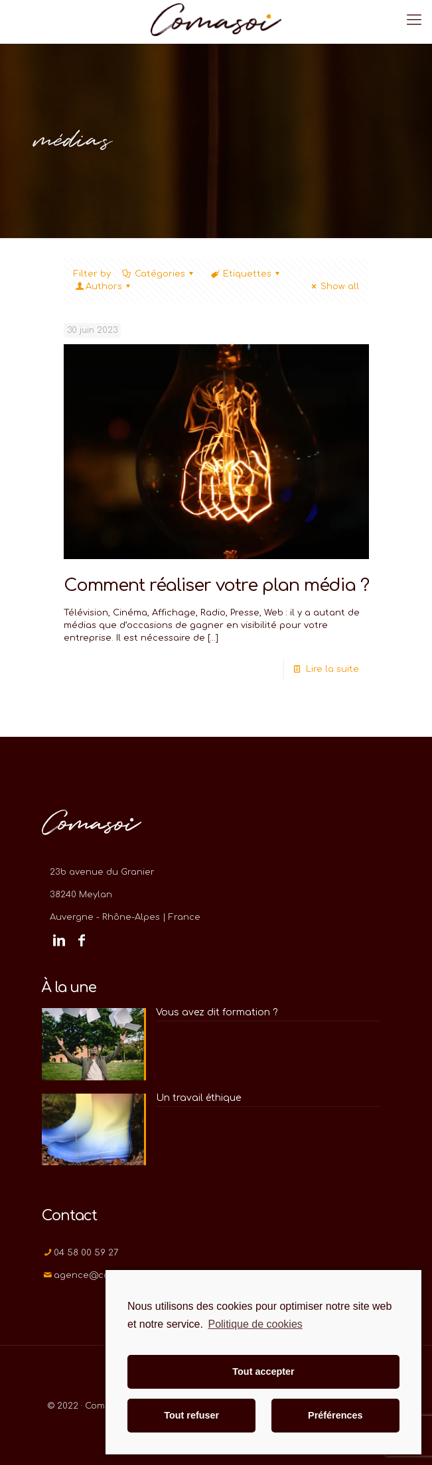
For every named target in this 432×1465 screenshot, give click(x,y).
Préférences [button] (335, 1415)
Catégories (159, 274)
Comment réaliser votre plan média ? (216, 585)
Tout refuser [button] (191, 1415)
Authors (104, 286)
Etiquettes (246, 274)
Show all (333, 286)
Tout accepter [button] (263, 1371)
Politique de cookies (255, 1324)
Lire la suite (332, 669)
